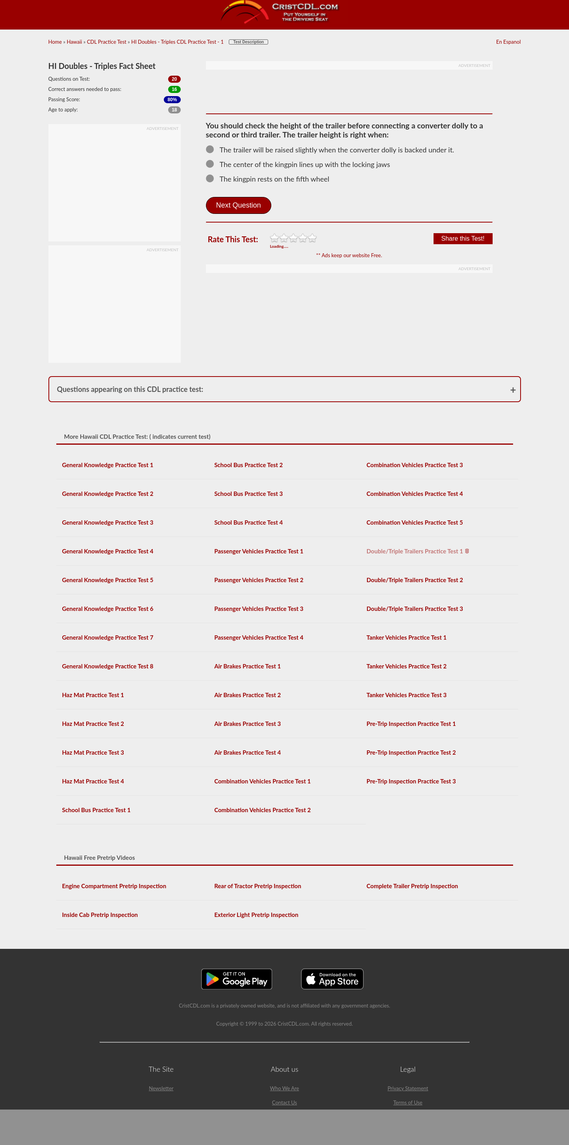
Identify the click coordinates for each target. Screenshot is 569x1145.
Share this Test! (463, 238)
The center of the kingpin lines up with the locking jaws (301, 164)
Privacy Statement (407, 1088)
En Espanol (508, 42)
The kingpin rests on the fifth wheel (271, 178)
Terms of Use (408, 1102)
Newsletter (161, 1088)
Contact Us (284, 1102)
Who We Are (284, 1088)
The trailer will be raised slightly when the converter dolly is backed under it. (334, 149)
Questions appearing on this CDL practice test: (130, 389)
